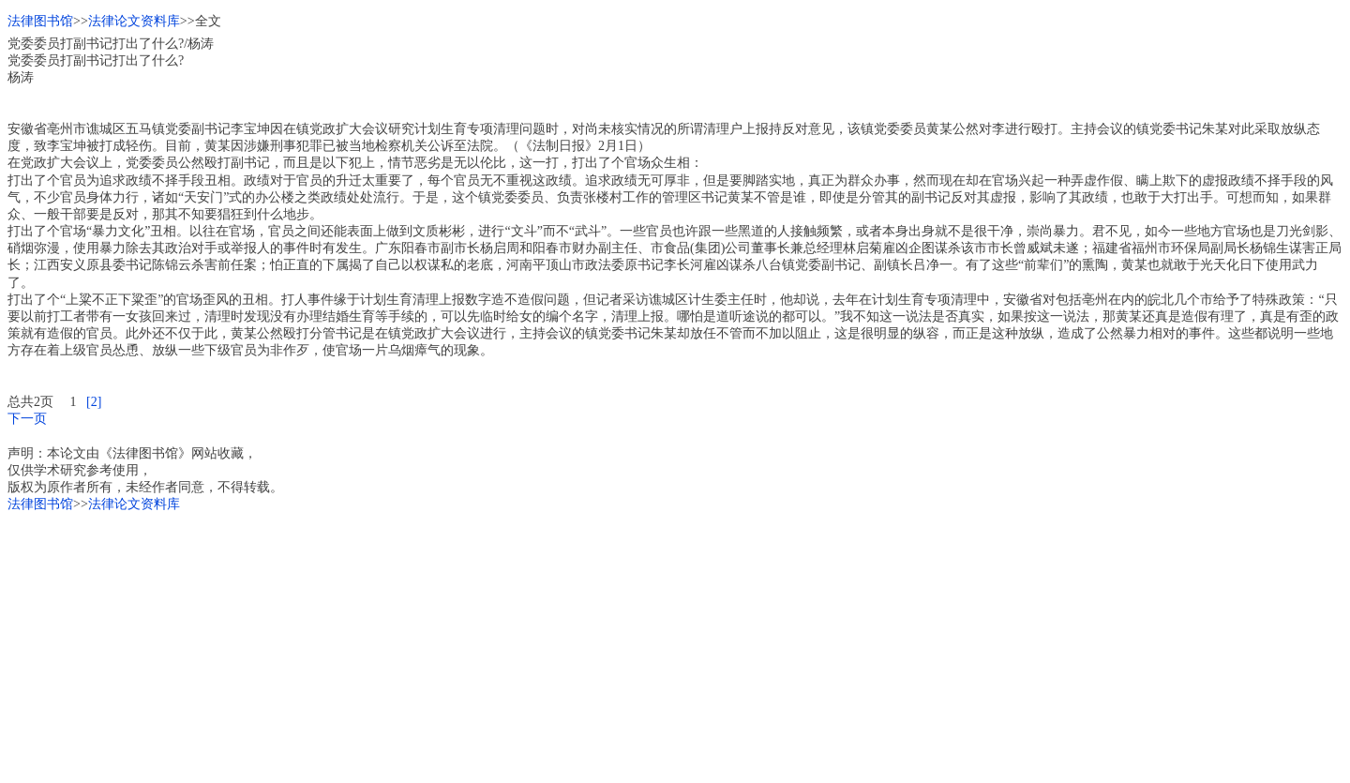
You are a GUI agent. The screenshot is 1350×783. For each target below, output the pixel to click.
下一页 (27, 419)
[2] (93, 402)
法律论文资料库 (134, 21)
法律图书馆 (40, 21)
